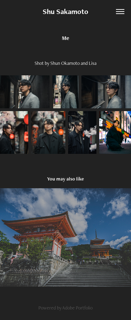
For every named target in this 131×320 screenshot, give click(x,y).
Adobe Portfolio (77, 308)
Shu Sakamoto (65, 11)
